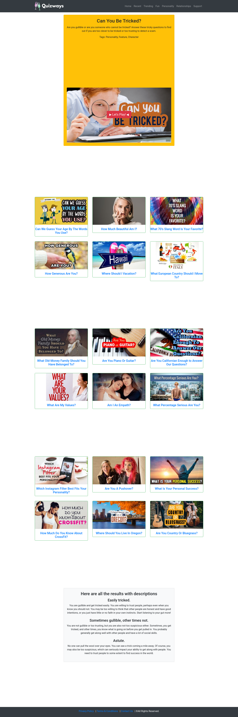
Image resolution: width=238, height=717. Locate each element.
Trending (148, 6)
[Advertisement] (119, 60)
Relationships (183, 6)
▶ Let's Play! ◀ (119, 114)
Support (198, 6)
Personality (168, 6)
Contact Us (127, 711)
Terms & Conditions (107, 711)
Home (128, 6)
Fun (158, 6)
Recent (137, 6)
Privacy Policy (86, 711)
